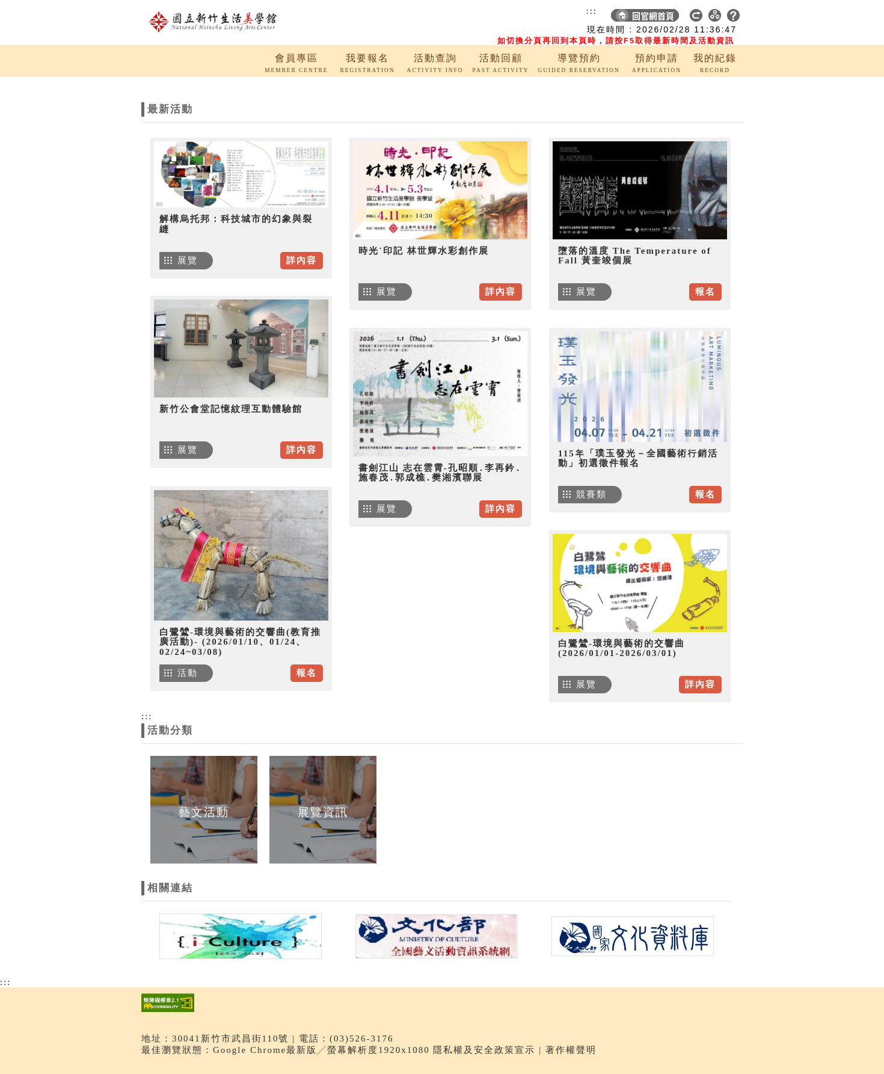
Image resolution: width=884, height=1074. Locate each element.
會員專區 (296, 58)
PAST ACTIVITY (501, 70)
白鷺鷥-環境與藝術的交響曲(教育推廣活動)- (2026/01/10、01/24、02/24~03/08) (240, 642)
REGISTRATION (367, 70)
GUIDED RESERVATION (578, 70)
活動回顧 (501, 58)
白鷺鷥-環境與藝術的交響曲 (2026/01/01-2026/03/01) (621, 648)
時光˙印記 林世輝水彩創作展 (423, 251)
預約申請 (656, 58)
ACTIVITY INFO (435, 70)
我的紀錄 (715, 58)
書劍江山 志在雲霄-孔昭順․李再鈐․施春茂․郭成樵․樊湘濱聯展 (439, 473)
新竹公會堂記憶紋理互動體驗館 (230, 409)
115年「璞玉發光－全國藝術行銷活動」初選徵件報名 (638, 458)
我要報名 (367, 58)
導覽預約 (579, 58)
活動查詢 (435, 58)
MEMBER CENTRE (296, 70)
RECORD (715, 70)
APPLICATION (656, 70)
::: (591, 11)
